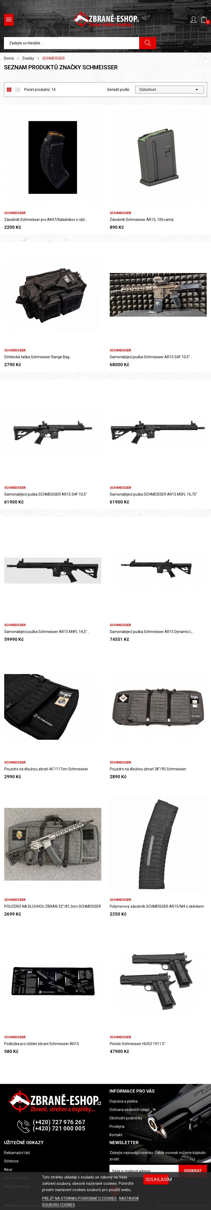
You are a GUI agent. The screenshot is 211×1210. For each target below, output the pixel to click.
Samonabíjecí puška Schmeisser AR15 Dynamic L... (152, 632)
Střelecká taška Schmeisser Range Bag (36, 357)
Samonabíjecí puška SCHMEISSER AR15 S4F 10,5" (45, 494)
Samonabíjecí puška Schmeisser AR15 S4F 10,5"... (151, 357)
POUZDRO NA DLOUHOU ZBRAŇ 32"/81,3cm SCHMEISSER (52, 906)
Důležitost (169, 89)
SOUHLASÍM (157, 1179)
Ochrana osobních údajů (129, 1110)
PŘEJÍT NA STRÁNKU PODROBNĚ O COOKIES (79, 1198)
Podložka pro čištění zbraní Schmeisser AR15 (41, 1044)
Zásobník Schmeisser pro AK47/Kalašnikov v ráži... (45, 219)
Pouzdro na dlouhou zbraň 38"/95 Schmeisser (148, 769)
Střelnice (11, 1161)
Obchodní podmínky (125, 1118)
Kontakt (115, 1135)
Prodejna (116, 1126)
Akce (8, 1169)
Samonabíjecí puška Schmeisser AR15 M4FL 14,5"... (46, 632)
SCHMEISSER (15, 213)
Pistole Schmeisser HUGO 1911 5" (137, 1044)
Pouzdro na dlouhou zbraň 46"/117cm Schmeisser (46, 769)
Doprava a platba (123, 1101)
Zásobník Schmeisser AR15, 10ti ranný (142, 219)
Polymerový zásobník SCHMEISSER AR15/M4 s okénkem (157, 906)
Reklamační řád (17, 1153)
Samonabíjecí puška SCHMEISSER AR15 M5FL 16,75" (153, 494)
